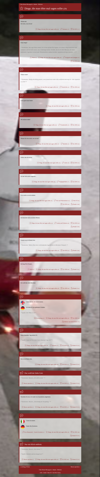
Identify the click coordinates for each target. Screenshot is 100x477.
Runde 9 (76, 269)
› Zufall (44, 472)
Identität (66, 144)
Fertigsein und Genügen (72, 57)
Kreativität (65, 87)
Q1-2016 (76, 87)
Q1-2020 (66, 269)
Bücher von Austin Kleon (71, 321)
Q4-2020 (65, 364)
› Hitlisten (40, 4)
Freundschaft (64, 125)
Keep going (40, 318)
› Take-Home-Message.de (26, 4)
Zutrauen (65, 29)
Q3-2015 (76, 29)
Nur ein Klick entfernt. (33, 444)
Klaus (34, 57)
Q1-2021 (76, 432)
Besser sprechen (28, 383)
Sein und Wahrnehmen (63, 200)
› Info (40, 472)
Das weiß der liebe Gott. (33, 373)
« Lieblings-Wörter (25, 467)
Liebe (66, 162)
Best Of (76, 200)
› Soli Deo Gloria (56, 472)
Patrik (32, 269)
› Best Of (49, 472)
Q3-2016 (76, 162)
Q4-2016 (66, 250)
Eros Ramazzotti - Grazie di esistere (34, 432)
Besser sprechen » (75, 467)
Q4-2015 (76, 61)
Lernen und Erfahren (62, 223)
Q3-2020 (65, 345)
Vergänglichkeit (64, 181)
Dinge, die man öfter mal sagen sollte (45, 8)
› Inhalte (35, 4)
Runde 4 (76, 204)
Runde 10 (75, 345)
